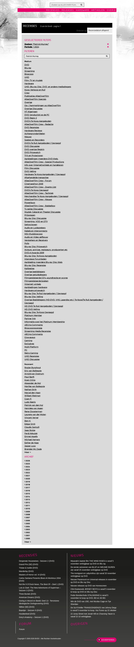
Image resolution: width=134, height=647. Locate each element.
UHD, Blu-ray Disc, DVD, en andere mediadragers (47, 86)
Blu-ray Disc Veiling (33, 296)
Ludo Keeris (30, 402)
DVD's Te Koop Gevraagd (36, 190)
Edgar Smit (29, 424)
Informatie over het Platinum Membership (44, 322)
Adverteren (107, 640)
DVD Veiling (30, 171)
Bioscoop (28, 74)
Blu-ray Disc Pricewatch (35, 246)
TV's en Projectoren (33, 155)
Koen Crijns (29, 380)
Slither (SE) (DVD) (26, 607)
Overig (111, 10)
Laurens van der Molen (35, 414)
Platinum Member (33, 315)
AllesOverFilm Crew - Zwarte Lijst (40, 187)
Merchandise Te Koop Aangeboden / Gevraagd (46, 196)
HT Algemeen (30, 111)
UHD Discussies (32, 359)
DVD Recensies (31, 127)
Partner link (30, 318)
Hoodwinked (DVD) (27, 614)
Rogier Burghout (32, 367)
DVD (26, 65)
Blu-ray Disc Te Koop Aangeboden (40, 256)
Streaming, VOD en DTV (36, 221)
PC (25, 350)
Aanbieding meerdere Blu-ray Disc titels (43, 262)
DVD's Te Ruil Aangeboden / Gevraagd (42, 143)
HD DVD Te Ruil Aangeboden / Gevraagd (43, 306)
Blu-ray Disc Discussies (35, 218)
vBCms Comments (33, 325)
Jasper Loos (30, 446)
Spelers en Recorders (34, 140)
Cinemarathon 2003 (33, 184)
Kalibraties (29, 268)
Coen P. (28, 399)
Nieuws (27, 137)
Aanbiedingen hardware (35, 287)
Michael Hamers (32, 439)
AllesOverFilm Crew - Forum (37, 180)
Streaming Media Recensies (37, 331)
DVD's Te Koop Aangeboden (37, 121)
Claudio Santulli (31, 427)
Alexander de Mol (32, 383)
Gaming (28, 340)
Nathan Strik (30, 389)
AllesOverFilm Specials (35, 99)
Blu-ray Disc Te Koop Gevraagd (39, 312)
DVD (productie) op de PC (36, 115)
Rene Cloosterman (33, 411)
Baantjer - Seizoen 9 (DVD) (30, 610)
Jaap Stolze (29, 430)
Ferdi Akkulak (30, 433)
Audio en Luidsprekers (34, 228)
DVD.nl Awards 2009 (34, 253)
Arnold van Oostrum (34, 374)
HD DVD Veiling (32, 309)
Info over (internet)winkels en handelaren (43, 165)
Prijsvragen (29, 215)
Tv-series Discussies (33, 209)
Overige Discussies (33, 108)
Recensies (53, 10)
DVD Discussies (32, 146)
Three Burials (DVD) (27, 594)
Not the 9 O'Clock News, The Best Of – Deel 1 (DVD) (41, 584)
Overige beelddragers (34, 271)
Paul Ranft (29, 377)
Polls (26, 243)
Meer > (27, 452)
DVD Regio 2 (30, 118)
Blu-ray (27, 68)
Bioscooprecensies (33, 328)
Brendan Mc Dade (33, 449)
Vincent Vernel (31, 417)
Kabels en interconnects (35, 231)
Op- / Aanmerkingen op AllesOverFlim (42, 105)
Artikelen (98, 10)
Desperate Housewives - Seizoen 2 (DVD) (36, 561)
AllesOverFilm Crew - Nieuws (38, 199)
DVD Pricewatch (32, 152)
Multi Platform (31, 347)
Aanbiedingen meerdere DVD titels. (41, 159)
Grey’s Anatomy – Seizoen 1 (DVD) (34, 617)
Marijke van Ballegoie (34, 386)
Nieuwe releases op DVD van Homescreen (89, 586)
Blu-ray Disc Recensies (35, 265)
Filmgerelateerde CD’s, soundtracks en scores (46, 278)
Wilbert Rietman (32, 396)
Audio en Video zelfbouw (36, 237)
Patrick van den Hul (33, 405)
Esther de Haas (31, 443)
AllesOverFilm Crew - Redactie (38, 124)
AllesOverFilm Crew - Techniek (38, 193)
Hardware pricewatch (34, 290)
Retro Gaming (31, 353)
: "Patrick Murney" (36, 44)
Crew (26, 93)
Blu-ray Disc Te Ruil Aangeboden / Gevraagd (45, 293)
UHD (26, 77)
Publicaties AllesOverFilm (36, 96)
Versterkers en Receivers (36, 240)
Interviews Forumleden (35, 259)
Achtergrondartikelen (34, 133)
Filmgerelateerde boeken (36, 281)
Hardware (82, 10)
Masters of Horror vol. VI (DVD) (32, 575)
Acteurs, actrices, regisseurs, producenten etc (45, 250)
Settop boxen (30, 224)
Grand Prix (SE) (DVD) (28, 564)
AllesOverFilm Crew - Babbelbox (39, 206)
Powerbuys (29, 202)
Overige (28, 102)
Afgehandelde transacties (36, 177)
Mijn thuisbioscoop (33, 234)
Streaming (29, 71)
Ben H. (27, 421)
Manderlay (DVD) (26, 571)
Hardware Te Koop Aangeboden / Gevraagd (44, 174)
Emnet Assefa (30, 436)
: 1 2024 (31, 47)
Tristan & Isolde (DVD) (28, 568)
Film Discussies (31, 168)
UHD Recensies (31, 356)
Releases (68, 10)
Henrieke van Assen (33, 408)
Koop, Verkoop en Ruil (34, 90)
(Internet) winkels (32, 284)
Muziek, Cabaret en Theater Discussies (42, 212)
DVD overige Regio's (34, 149)
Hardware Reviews (33, 130)
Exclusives (29, 344)
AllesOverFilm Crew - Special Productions (44, 162)
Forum (22, 629)
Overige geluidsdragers (35, 274)
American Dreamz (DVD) (29, 597)
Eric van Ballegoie (32, 371)
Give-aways (29, 337)
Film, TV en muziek (33, 80)
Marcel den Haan (32, 392)
